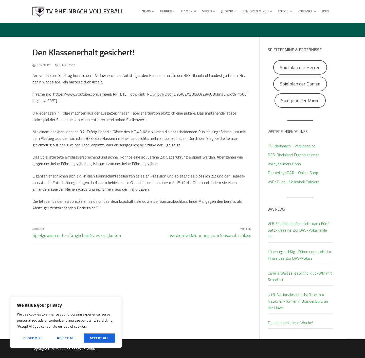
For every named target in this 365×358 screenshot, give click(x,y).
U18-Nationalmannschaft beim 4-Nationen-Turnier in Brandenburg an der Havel (298, 301)
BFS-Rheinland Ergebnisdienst (293, 155)
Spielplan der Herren (300, 67)
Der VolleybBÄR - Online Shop (293, 173)
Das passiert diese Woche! (290, 323)
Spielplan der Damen (300, 83)
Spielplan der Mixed (300, 100)
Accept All (99, 338)
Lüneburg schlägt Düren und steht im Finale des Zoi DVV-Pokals (299, 255)
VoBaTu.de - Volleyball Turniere (293, 182)
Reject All (66, 338)
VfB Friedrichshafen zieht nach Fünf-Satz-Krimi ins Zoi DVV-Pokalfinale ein (299, 230)
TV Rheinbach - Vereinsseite (291, 146)
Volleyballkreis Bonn (284, 164)
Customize (33, 338)
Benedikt (41, 65)
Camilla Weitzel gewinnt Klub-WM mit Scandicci (300, 276)
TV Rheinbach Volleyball (85, 11)
